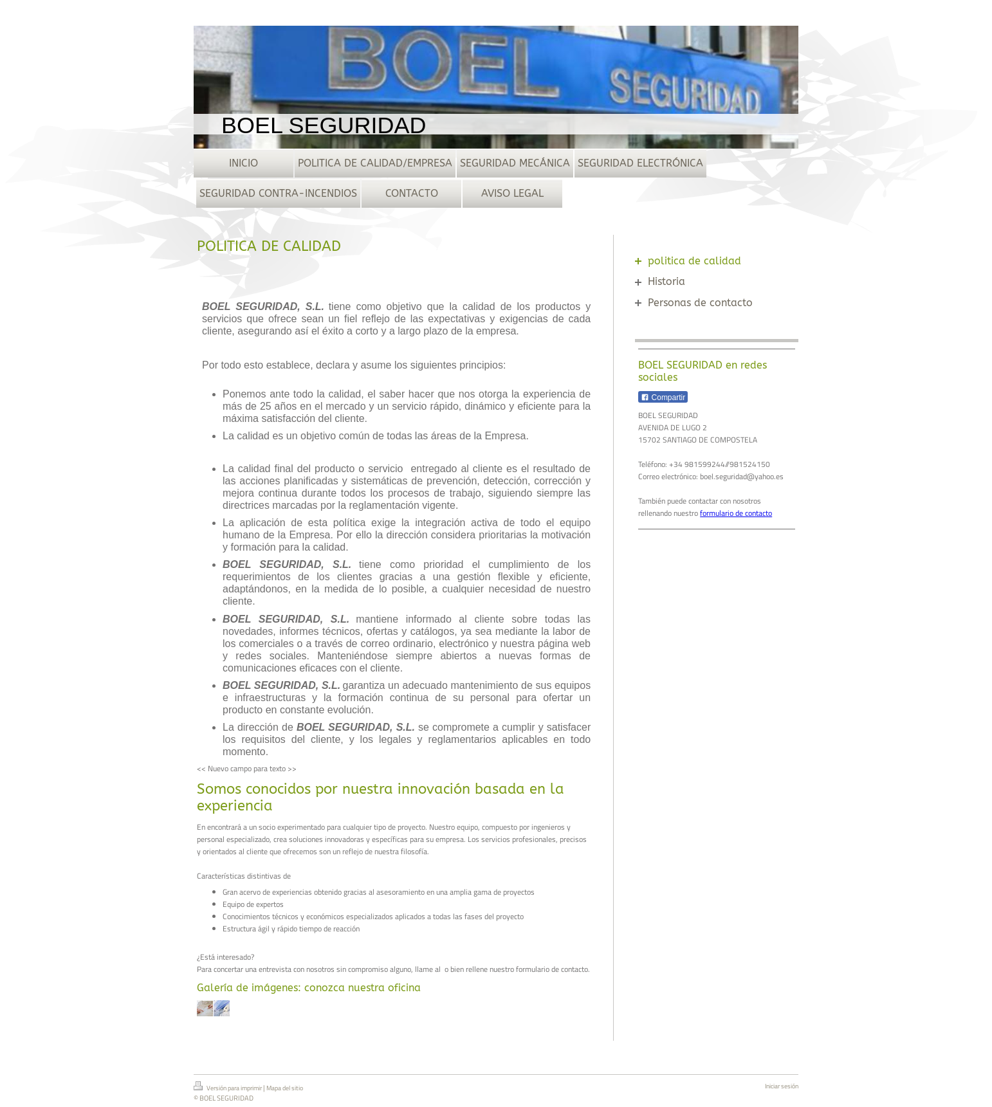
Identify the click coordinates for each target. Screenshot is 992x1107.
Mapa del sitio (284, 1088)
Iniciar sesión (781, 1086)
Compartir (663, 397)
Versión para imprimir (228, 1087)
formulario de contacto (736, 513)
